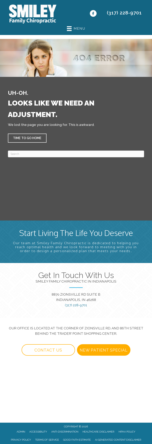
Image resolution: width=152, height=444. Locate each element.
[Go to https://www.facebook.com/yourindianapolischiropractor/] (93, 14)
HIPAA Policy (127, 431)
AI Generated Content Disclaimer (118, 439)
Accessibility (38, 431)
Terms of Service (47, 439)
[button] (27, 138)
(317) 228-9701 (124, 13)
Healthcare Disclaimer (98, 431)
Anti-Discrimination (64, 431)
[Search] (76, 154)
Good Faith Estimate (77, 439)
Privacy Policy (21, 439)
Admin (21, 431)
